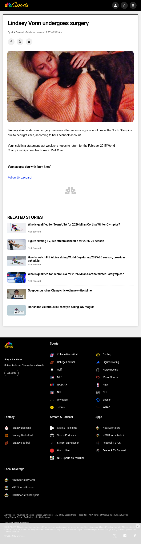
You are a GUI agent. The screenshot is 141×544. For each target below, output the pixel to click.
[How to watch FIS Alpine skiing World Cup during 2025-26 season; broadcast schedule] (16, 261)
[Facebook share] (11, 41)
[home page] (16, 5)
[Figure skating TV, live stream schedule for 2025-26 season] (16, 244)
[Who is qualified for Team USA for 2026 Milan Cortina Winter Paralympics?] (16, 277)
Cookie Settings (43, 517)
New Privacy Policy (13, 517)
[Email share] (29, 41)
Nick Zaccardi (17, 32)
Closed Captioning (44, 515)
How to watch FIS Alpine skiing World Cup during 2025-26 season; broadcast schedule (77, 259)
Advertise (21, 515)
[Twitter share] (20, 41)
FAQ (56, 515)
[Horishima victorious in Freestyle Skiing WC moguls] (16, 310)
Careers (30, 515)
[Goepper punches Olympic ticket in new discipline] (16, 294)
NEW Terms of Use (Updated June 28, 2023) (109, 515)
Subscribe (11, 373)
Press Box (82, 515)
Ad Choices (9, 515)
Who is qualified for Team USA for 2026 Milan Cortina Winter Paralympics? (76, 274)
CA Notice (28, 517)
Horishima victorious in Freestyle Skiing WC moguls (61, 307)
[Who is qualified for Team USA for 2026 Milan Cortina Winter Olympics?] (16, 228)
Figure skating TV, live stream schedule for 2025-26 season (66, 241)
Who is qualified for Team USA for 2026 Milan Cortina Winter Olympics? (74, 224)
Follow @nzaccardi (20, 177)
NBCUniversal (22, 522)
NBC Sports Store (68, 515)
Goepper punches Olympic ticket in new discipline (60, 290)
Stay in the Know (13, 359)
